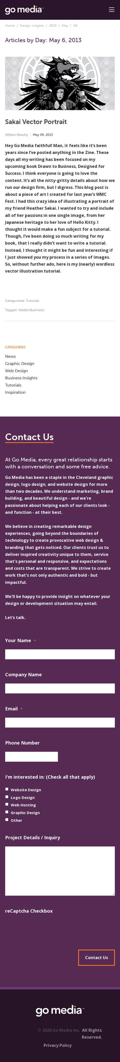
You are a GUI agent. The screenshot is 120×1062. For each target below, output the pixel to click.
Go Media (15, 477)
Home (10, 25)
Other (16, 820)
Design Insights (32, 25)
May (65, 25)
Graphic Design (19, 363)
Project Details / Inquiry (32, 837)
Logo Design (23, 797)
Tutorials (32, 301)
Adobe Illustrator (31, 310)
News (10, 356)
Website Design (26, 789)
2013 (52, 25)
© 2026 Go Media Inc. (59, 1030)
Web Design (16, 370)
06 (42, 135)
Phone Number (22, 743)
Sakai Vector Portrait (36, 122)
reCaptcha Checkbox (29, 911)
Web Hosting (23, 805)
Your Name (20, 641)
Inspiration (15, 392)
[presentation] (60, 930)
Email (13, 709)
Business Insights (21, 377)
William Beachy (16, 135)
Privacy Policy (58, 1045)
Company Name (23, 674)
